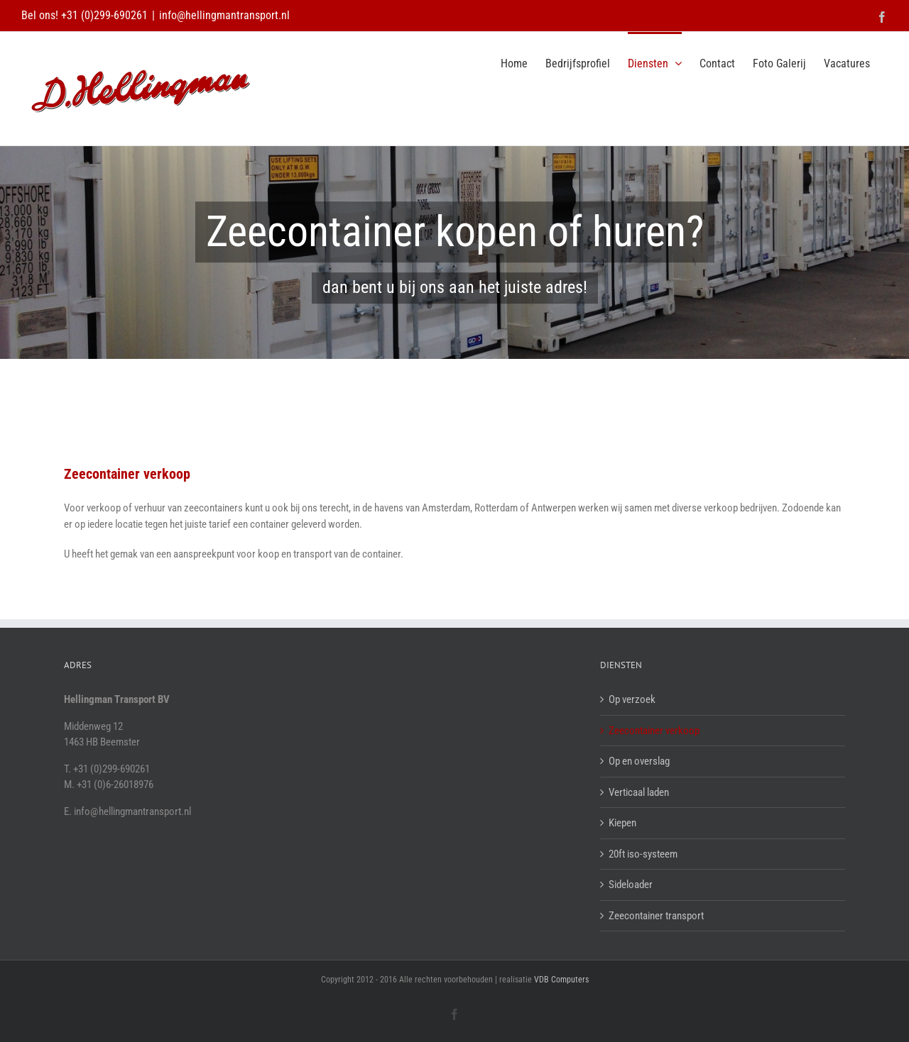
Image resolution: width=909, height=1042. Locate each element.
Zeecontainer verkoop (654, 730)
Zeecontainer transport (656, 915)
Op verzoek (632, 699)
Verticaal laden (639, 792)
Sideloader (631, 884)
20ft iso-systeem (643, 854)
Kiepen (622, 822)
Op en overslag (639, 761)
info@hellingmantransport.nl (224, 15)
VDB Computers (561, 980)
